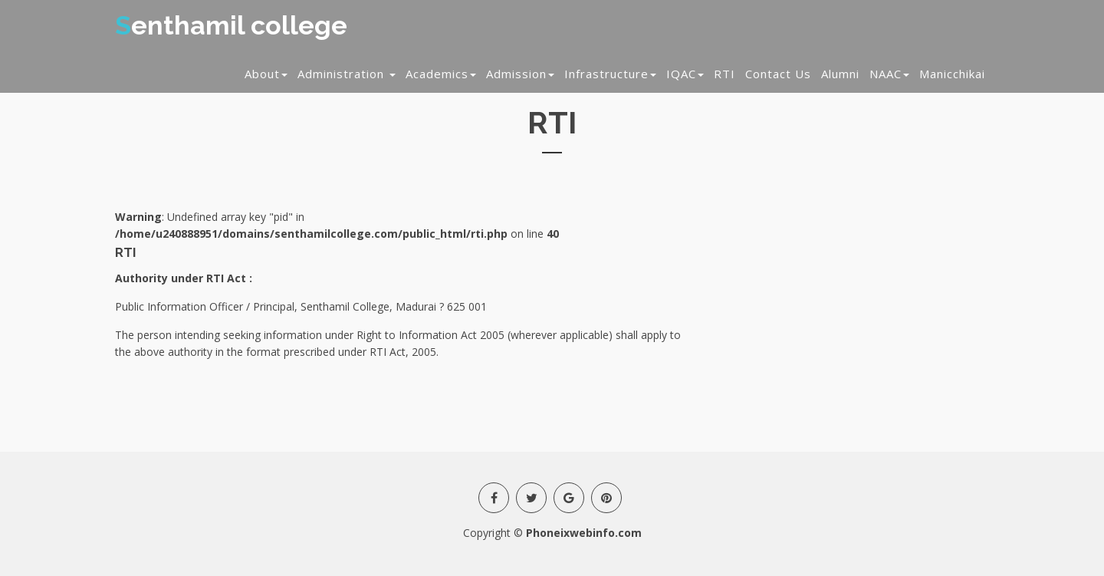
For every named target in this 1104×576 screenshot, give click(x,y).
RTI (724, 73)
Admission (520, 73)
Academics (441, 73)
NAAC (889, 73)
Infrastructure (610, 73)
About (266, 73)
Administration (346, 73)
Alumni (840, 73)
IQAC (685, 73)
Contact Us (778, 73)
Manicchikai (952, 73)
